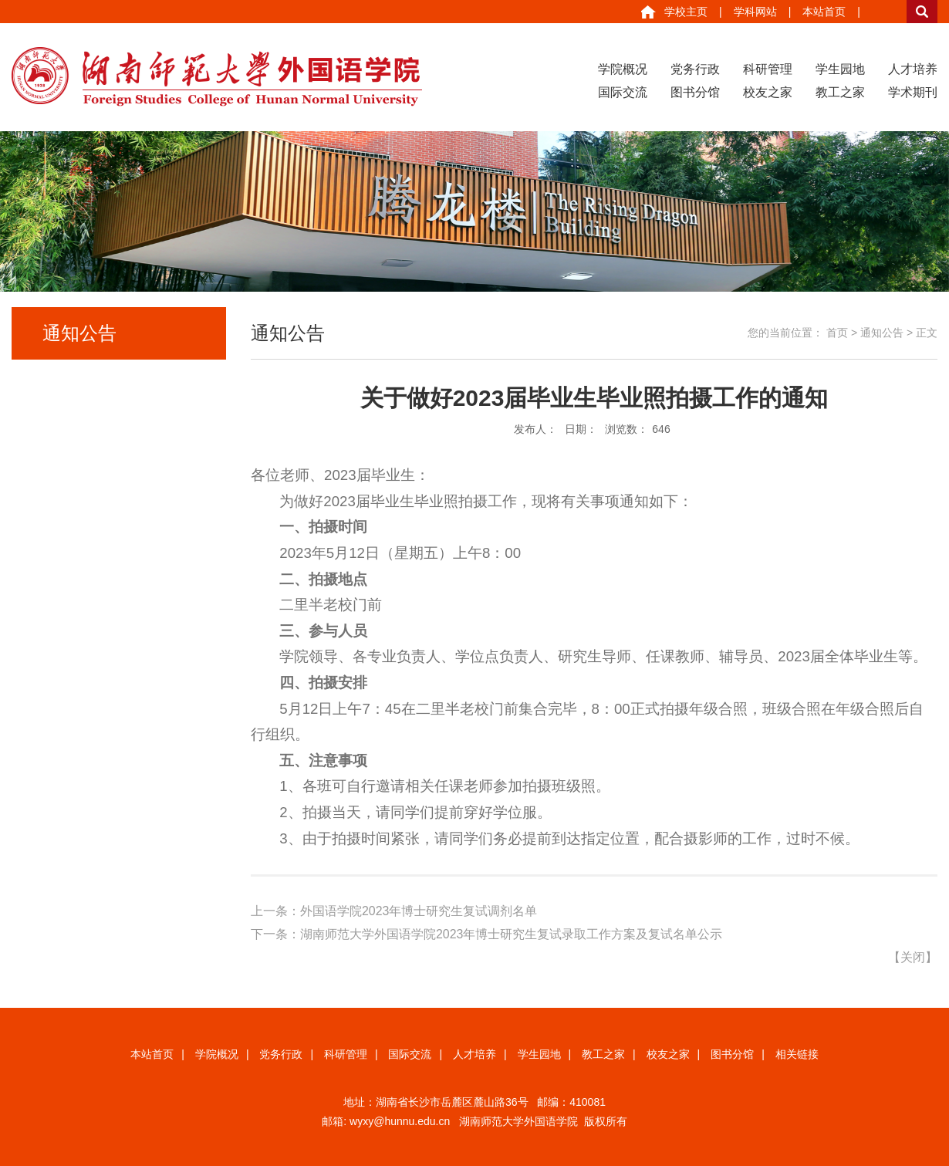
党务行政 (695, 69)
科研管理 (767, 69)
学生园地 (840, 69)
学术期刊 (912, 92)
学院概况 (622, 69)
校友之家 (767, 92)
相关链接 (797, 1054)
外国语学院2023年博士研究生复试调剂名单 (419, 911)
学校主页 (686, 11)
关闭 (912, 957)
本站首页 (824, 11)
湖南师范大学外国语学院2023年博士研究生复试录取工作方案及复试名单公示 (511, 934)
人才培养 (912, 69)
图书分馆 (695, 92)
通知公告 (881, 332)
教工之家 (840, 92)
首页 (837, 332)
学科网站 (755, 11)
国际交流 (622, 92)
